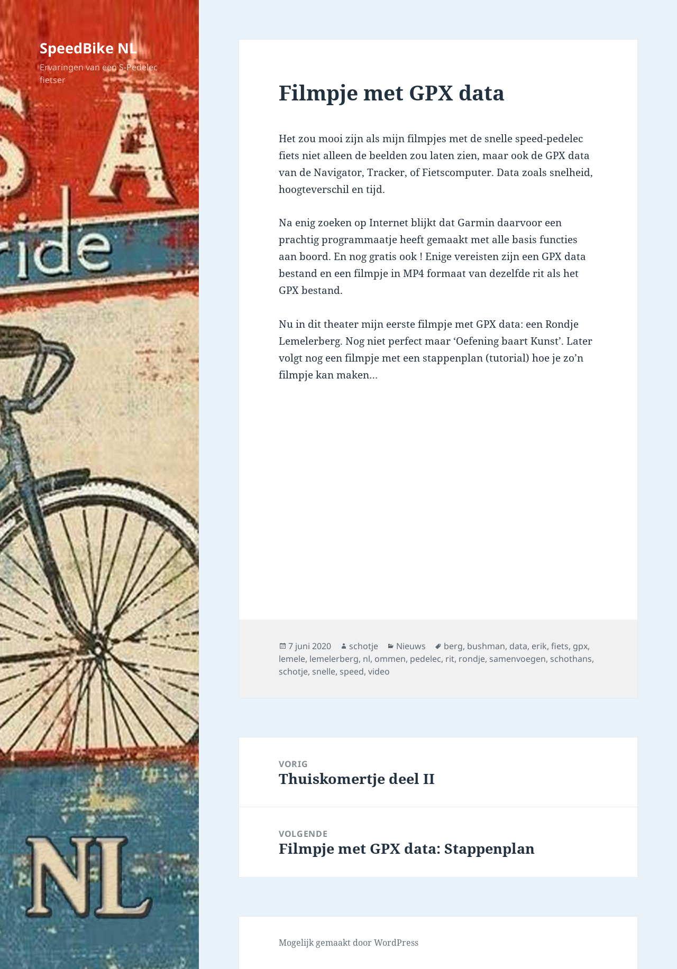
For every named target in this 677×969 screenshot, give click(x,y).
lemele (292, 659)
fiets (560, 646)
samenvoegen (517, 659)
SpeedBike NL (88, 48)
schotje (363, 646)
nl (366, 659)
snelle (323, 671)
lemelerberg (334, 659)
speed (352, 671)
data (518, 646)
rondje (472, 659)
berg (453, 646)
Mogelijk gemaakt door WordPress (348, 942)
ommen (390, 659)
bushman (486, 646)
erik (539, 646)
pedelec (425, 659)
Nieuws (411, 646)
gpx (580, 646)
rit (449, 659)
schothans (571, 659)
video (379, 671)
